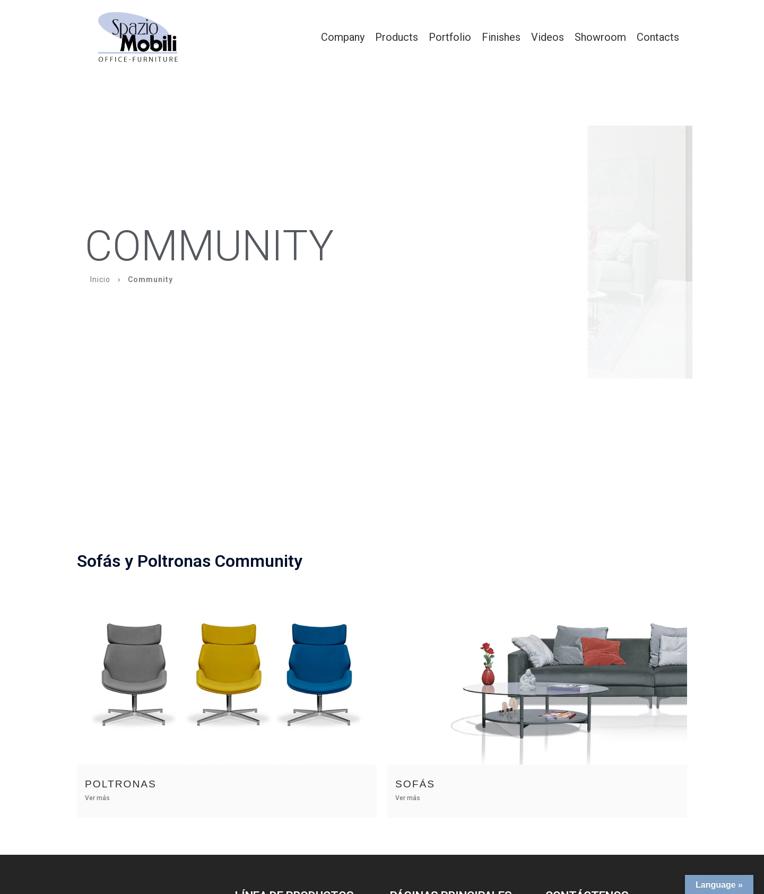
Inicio (100, 279)
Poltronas (121, 784)
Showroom (600, 37)
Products (396, 37)
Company (342, 37)
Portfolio (450, 37)
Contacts (658, 37)
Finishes (501, 37)
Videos (547, 37)
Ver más (97, 798)
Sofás (415, 784)
